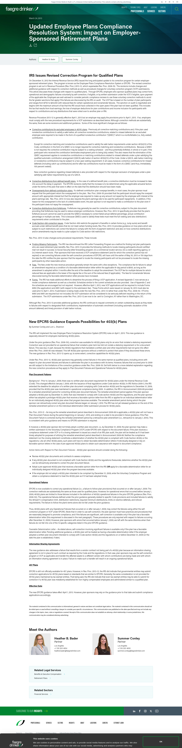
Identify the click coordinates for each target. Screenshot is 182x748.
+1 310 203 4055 (124, 648)
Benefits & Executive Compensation (49, 674)
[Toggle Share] (35, 45)
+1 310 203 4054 (60, 648)
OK (161, 728)
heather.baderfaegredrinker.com (67, 651)
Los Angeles (59, 646)
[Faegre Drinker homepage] (22, 9)
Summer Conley (72, 59)
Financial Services (42, 694)
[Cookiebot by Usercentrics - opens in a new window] (16, 743)
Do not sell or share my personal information (161, 739)
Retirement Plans (42, 678)
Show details (39, 742)
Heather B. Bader (48, 59)
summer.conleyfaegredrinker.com (131, 651)
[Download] (30, 45)
